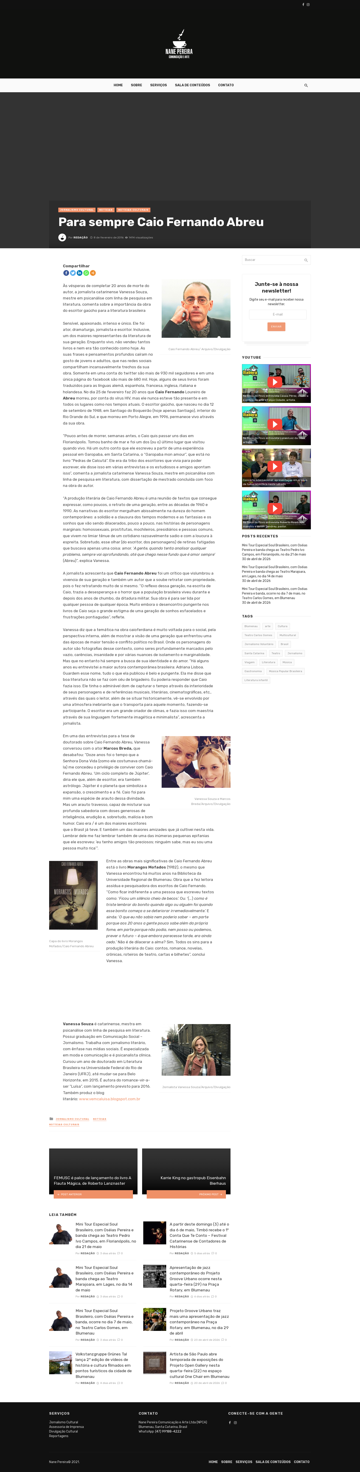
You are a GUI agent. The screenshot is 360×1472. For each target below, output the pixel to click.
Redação (80, 237)
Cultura (282, 626)
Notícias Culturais (133, 210)
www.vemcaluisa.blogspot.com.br (109, 1099)
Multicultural (288, 635)
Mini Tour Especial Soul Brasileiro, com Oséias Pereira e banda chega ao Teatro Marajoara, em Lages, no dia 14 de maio (105, 1278)
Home (118, 85)
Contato (226, 85)
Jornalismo (294, 653)
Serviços (158, 85)
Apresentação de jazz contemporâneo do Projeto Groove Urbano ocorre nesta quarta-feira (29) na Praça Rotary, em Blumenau (196, 1278)
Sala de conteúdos (192, 85)
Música (287, 662)
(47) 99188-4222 (168, 1431)
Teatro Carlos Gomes (258, 635)
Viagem (250, 662)
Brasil (284, 644)
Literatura (268, 662)
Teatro (276, 653)
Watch (274, 382)
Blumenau (251, 626)
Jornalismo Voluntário (259, 644)
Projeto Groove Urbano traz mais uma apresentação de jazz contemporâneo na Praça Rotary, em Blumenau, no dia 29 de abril (199, 1321)
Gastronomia (253, 671)
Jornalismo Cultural (77, 210)
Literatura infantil (256, 680)
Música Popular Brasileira (285, 671)
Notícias (106, 210)
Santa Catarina (254, 653)
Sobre (136, 85)
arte (267, 626)
